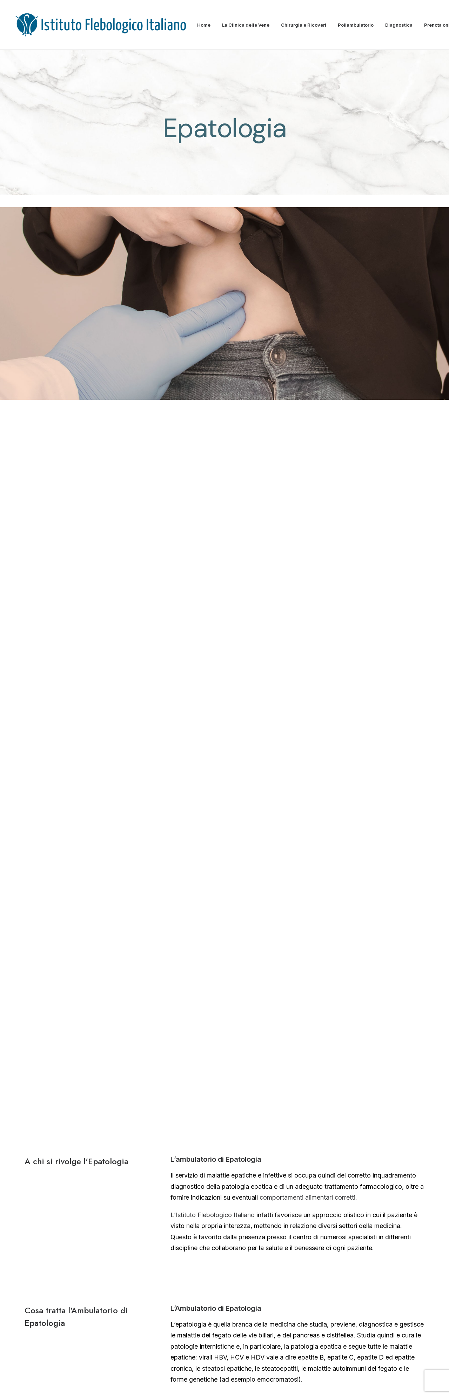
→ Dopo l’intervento (348, 1191)
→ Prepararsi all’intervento (357, 1154)
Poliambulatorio (356, 25)
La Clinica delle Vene (245, 25)
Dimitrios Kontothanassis (80, 1142)
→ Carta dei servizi (208, 1156)
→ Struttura (199, 1136)
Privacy (292, 1382)
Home (203, 25)
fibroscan (184, 749)
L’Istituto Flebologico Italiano (212, 497)
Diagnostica (399, 25)
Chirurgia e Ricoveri (303, 25)
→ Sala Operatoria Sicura (356, 1135)
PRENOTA (158, 971)
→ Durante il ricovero (350, 1173)
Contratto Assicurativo (330, 1382)
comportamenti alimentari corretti (306, 480)
